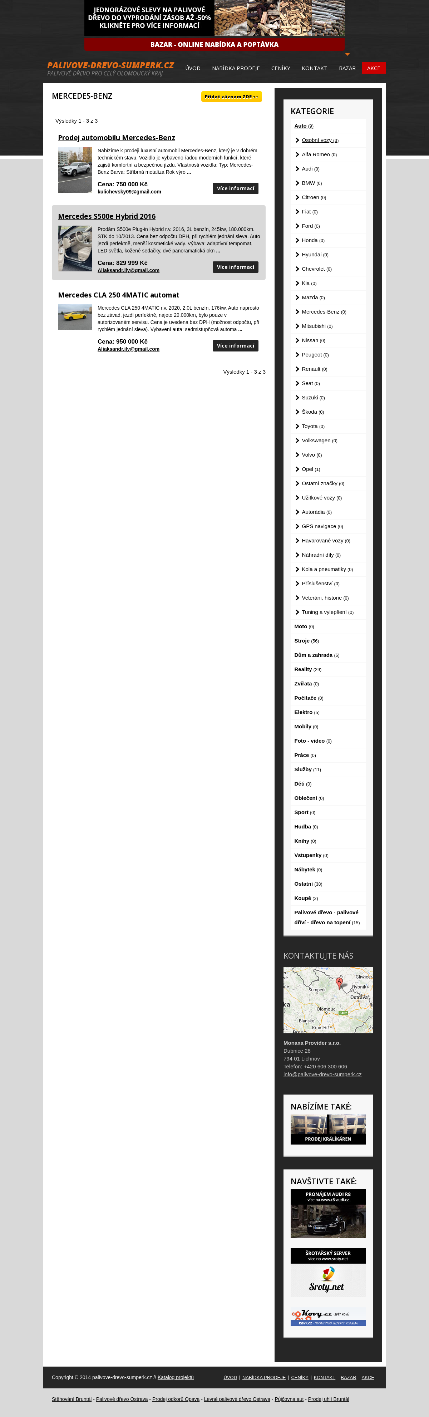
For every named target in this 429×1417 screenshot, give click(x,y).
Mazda (313, 297)
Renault (314, 369)
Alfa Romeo (319, 154)
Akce (373, 68)
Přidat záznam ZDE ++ (231, 96)
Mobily (307, 726)
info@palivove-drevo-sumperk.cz (322, 1074)
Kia (309, 283)
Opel (311, 469)
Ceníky (280, 68)
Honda (313, 240)
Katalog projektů (176, 1377)
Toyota (313, 426)
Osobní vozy (320, 140)
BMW (312, 183)
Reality (308, 669)
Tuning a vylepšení (328, 612)
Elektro (307, 712)
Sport (305, 812)
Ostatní (308, 884)
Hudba (306, 826)
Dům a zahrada (317, 655)
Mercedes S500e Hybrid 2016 (107, 216)
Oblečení (309, 798)
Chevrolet (317, 269)
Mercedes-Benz (324, 312)
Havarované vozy (326, 540)
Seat (311, 383)
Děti (303, 784)
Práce (305, 755)
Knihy (305, 841)
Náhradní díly (321, 555)
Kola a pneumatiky (327, 569)
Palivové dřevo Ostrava (122, 1399)
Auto (304, 126)
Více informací (235, 188)
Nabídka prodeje (236, 68)
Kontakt (314, 68)
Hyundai (315, 254)
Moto (304, 626)
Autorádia (317, 512)
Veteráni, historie (325, 598)
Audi (311, 169)
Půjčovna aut (289, 1399)
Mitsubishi (317, 326)
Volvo (312, 455)
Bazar (347, 68)
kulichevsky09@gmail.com (129, 192)
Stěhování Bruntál (72, 1399)
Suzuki (313, 397)
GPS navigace (322, 526)
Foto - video (313, 741)
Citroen (314, 197)
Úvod (193, 68)
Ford (311, 226)
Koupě (306, 898)
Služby (308, 769)
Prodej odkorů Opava (175, 1399)
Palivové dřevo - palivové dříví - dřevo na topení (327, 917)
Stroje (307, 641)
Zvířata (307, 683)
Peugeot (315, 354)
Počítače (309, 698)
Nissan (313, 340)
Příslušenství (321, 583)
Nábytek (308, 869)
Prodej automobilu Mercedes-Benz (116, 137)
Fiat (310, 211)
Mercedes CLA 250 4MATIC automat (118, 295)
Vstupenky (312, 855)
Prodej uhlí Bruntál (328, 1399)
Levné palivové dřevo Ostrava (237, 1399)
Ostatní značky (323, 483)
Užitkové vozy (322, 498)
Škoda (313, 412)
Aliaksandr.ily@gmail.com (128, 270)
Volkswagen (320, 440)
